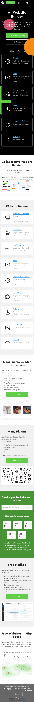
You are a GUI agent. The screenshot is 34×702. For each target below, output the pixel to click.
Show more (17, 394)
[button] (10, 2)
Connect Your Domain (21, 277)
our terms (29, 690)
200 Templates (18, 324)
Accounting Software (21, 121)
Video (17, 42)
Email (15, 73)
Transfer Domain (10, 545)
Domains (16, 58)
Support (16, 340)
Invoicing (16, 136)
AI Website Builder (20, 245)
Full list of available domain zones (15, 550)
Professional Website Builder (21, 214)
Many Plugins (18, 293)
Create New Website (17, 35)
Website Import (19, 105)
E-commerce (17, 230)
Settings (17, 698)
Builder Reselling (19, 90)
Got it (17, 694)
